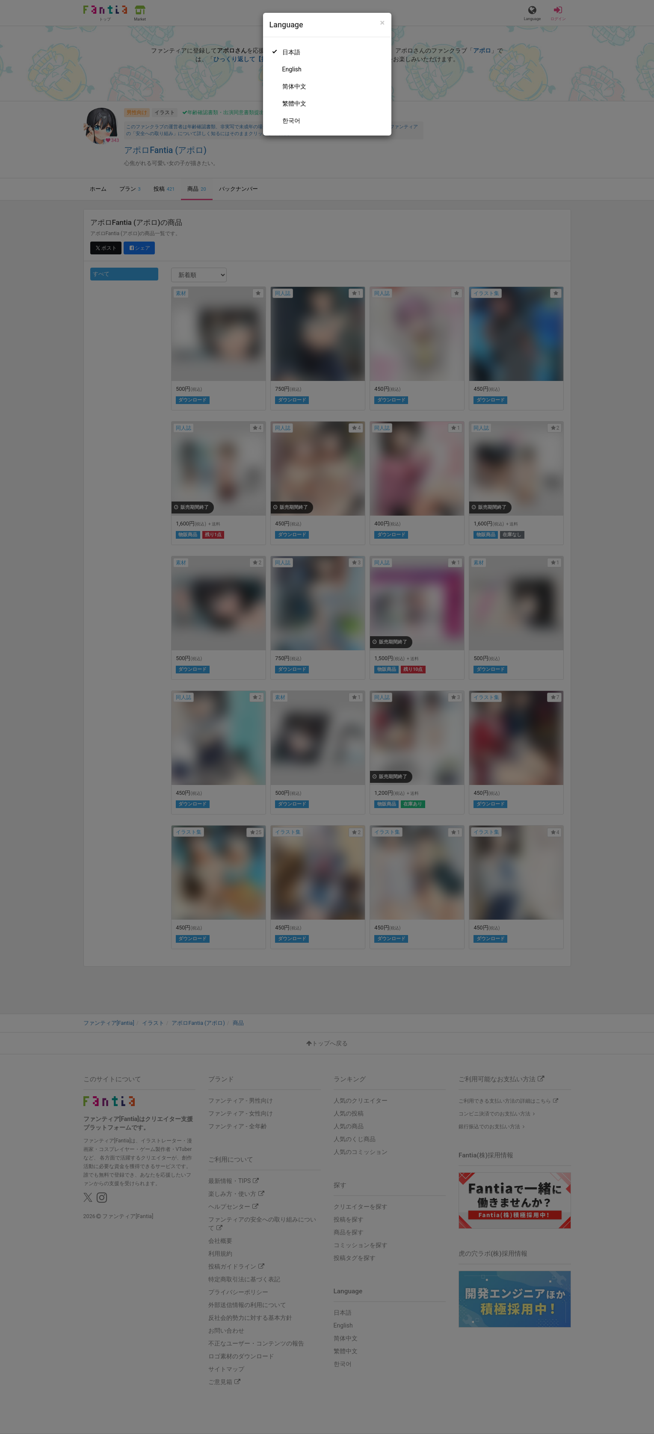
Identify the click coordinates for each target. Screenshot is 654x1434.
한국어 (291, 120)
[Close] (382, 22)
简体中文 (294, 86)
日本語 (291, 52)
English (292, 69)
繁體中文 (294, 103)
